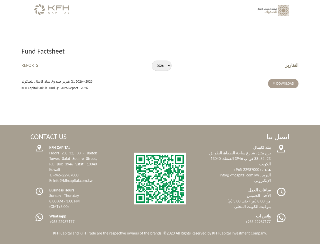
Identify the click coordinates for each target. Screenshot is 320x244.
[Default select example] (162, 66)
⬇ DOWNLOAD (283, 83)
